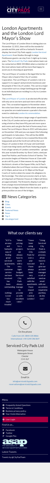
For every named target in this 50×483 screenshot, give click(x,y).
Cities (7, 204)
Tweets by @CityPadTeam (13, 457)
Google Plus (9, 436)
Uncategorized (11, 219)
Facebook (9, 430)
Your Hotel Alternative (16, 414)
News (7, 213)
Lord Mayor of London (16, 98)
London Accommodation (29, 113)
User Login (10, 419)
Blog (7, 201)
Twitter (7, 433)
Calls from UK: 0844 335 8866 (25, 335)
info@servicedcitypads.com (25, 381)
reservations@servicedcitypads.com (25, 384)
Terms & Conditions (14, 408)
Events (8, 207)
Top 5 (7, 216)
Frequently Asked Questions (18, 405)
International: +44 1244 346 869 (25, 338)
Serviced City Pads (19, 61)
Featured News (11, 210)
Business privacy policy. (16, 411)
